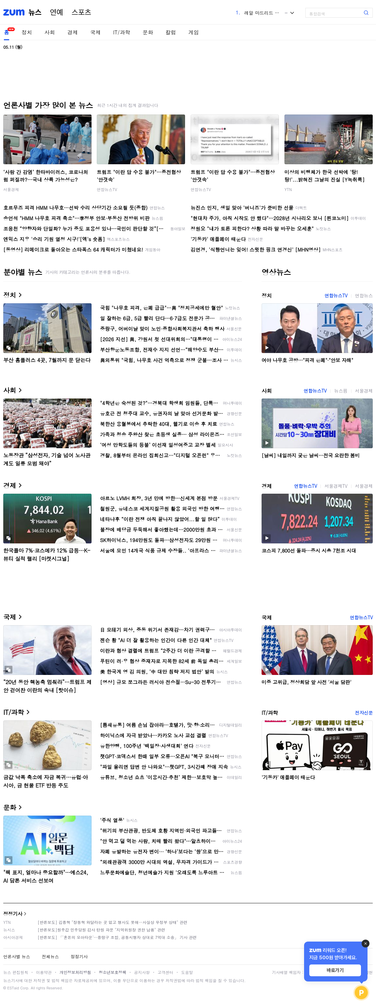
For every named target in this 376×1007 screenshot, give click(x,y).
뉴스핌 (341, 390)
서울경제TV (335, 486)
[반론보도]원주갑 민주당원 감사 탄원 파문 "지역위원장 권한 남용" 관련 (101, 929)
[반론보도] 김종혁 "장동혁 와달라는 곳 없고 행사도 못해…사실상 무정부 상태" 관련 (112, 922)
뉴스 (35, 12)
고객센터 (165, 972)
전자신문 (364, 712)
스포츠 (81, 12)
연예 (56, 12)
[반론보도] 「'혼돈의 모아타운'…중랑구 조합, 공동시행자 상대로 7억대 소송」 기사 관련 (117, 937)
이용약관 (44, 972)
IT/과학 (121, 32)
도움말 (187, 972)
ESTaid (13, 987)
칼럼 (170, 32)
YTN (288, 189)
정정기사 (12, 913)
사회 (49, 32)
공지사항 (142, 972)
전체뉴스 (50, 956)
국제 (95, 32)
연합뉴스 (364, 295)
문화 (148, 32)
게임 (193, 32)
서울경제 (11, 189)
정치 (27, 32)
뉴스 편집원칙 (15, 972)
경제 (72, 32)
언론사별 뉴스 (16, 956)
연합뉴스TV (107, 189)
